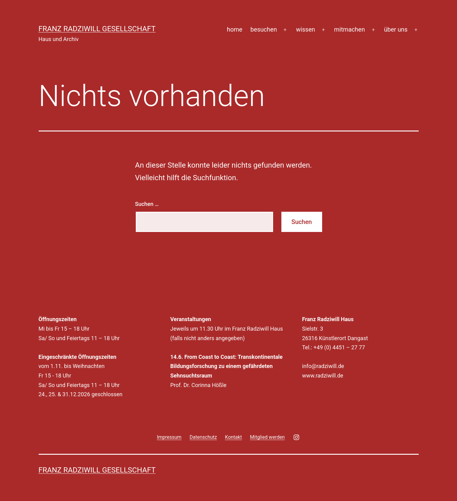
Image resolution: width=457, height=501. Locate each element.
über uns (396, 29)
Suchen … (147, 204)
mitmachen (349, 29)
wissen (305, 29)
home (234, 29)
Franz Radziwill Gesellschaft (97, 29)
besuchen (263, 29)
